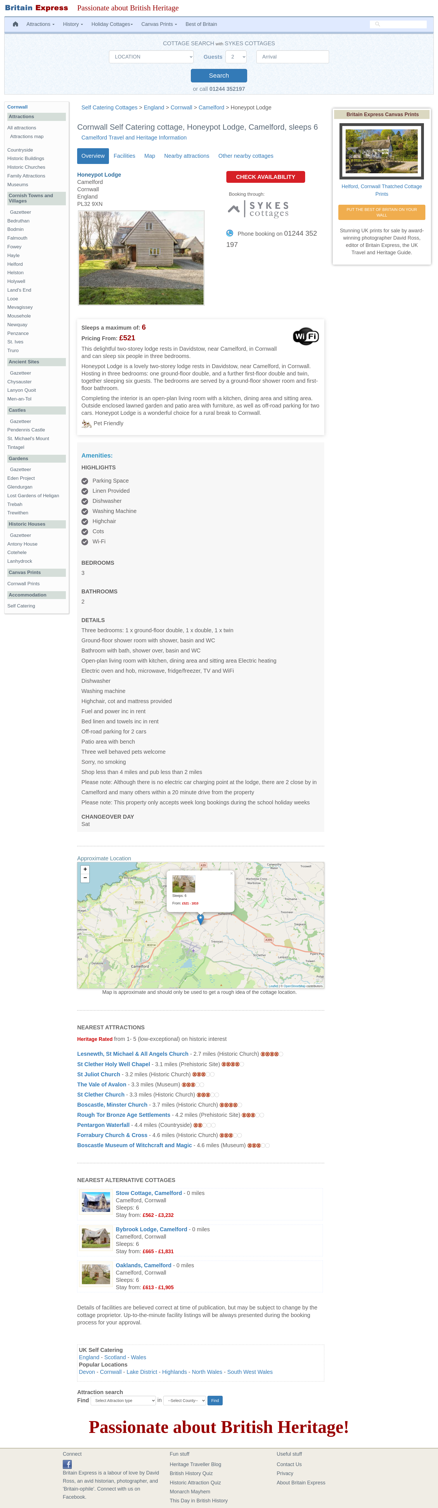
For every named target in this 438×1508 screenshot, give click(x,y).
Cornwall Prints (23, 583)
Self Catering (21, 606)
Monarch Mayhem (190, 1492)
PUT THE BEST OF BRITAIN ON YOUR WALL (382, 212)
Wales (138, 1357)
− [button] (85, 878)
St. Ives (15, 342)
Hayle (13, 255)
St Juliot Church (98, 1074)
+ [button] (85, 870)
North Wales (207, 1372)
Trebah (15, 504)
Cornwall (181, 107)
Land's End (19, 290)
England (154, 107)
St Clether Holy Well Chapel (113, 1064)
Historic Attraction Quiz (195, 1483)
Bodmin (15, 229)
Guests (214, 57)
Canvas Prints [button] (159, 24)
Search (219, 75)
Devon (87, 1372)
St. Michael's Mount (28, 438)
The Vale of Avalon (101, 1084)
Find (83, 1400)
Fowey (14, 246)
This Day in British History (199, 1501)
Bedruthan (18, 221)
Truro (13, 350)
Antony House (22, 544)
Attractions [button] (40, 24)
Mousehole (19, 316)
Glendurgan (19, 487)
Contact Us (289, 1464)
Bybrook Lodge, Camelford (151, 1229)
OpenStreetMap (295, 986)
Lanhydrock (19, 561)
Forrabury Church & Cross (112, 1135)
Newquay (17, 324)
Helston (15, 272)
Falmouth (17, 238)
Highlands (174, 1372)
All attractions (21, 127)
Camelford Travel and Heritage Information (134, 137)
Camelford (211, 107)
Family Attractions (26, 176)
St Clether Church (100, 1094)
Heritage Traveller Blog (195, 1464)
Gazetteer (20, 212)
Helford (15, 264)
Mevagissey (20, 307)
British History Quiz (191, 1473)
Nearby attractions (186, 156)
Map (149, 156)
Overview (92, 156)
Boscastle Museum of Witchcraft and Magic (134, 1145)
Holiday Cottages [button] (112, 24)
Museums (17, 184)
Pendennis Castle (26, 430)
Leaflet (273, 986)
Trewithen (17, 513)
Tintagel (15, 447)
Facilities (124, 156)
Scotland (115, 1357)
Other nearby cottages (246, 156)
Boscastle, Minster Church (112, 1105)
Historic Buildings (25, 158)
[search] (398, 24)
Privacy (285, 1473)
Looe (12, 298)
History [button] (73, 24)
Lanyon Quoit (21, 390)
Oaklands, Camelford (143, 1265)
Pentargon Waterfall (103, 1125)
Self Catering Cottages (109, 107)
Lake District (142, 1372)
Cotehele (16, 552)
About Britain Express (301, 1483)
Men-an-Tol (19, 399)
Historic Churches (26, 167)
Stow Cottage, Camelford (149, 1193)
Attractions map (27, 136)
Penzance (18, 333)
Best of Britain (201, 24)
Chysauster (19, 381)
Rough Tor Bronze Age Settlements (123, 1115)
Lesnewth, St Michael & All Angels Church (132, 1054)
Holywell (16, 281)
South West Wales (250, 1372)
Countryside (20, 150)
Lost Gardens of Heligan (33, 495)
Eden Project (21, 478)
